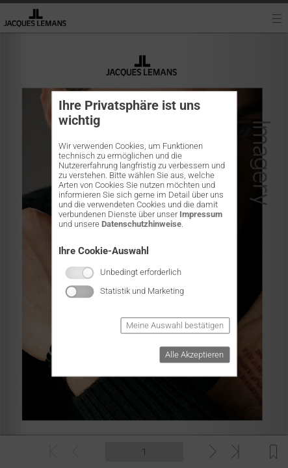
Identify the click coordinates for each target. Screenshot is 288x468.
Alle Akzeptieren (194, 355)
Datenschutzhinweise (141, 224)
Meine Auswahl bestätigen (175, 326)
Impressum (200, 214)
